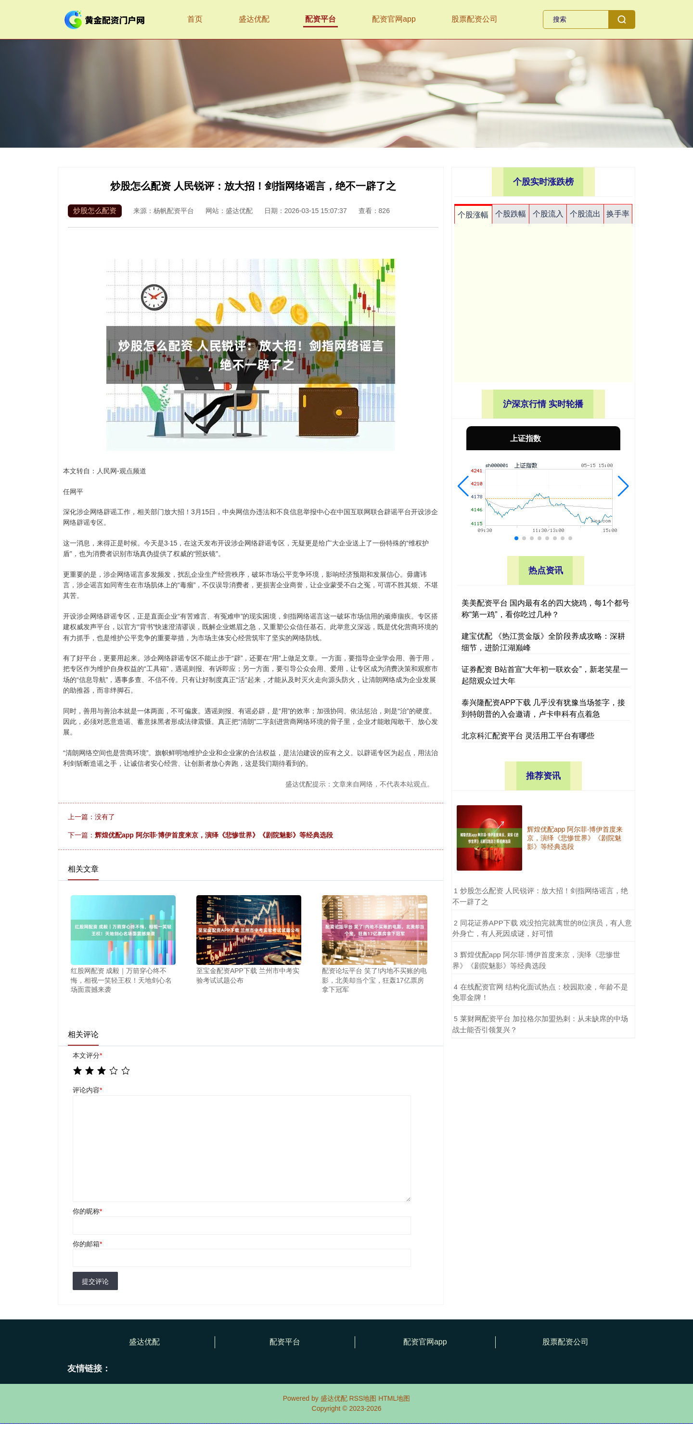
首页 (195, 19)
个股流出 (585, 214)
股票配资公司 (474, 19)
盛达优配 (254, 19)
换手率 (617, 214)
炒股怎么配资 (94, 210)
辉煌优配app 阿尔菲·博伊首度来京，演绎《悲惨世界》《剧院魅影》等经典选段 (214, 835)
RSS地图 (362, 1398)
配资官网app (394, 19)
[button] (463, 486)
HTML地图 (394, 1398)
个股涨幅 (473, 215)
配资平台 (320, 19)
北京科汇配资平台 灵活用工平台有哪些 (528, 736)
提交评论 (95, 1281)
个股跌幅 (510, 214)
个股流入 (548, 214)
